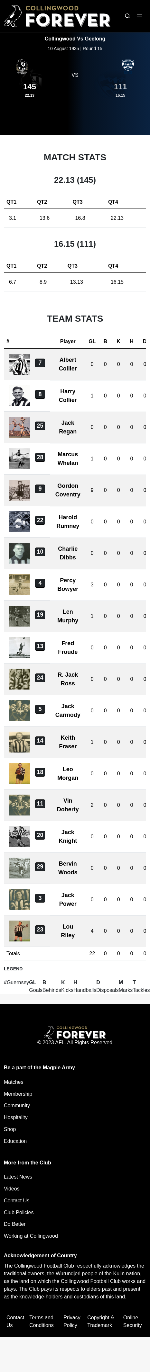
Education (15, 1141)
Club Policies (18, 1212)
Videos (12, 1188)
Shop (10, 1129)
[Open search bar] (127, 16)
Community (17, 1105)
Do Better (15, 1224)
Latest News (18, 1177)
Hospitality (16, 1117)
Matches (13, 1082)
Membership (18, 1094)
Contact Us (16, 1200)
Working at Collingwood (31, 1236)
